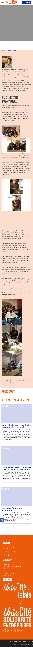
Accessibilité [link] (8, 575)
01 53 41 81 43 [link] (10, 552)
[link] (2, 520)
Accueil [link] (6, 564)
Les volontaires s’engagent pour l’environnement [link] (12, 509)
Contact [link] (7, 571)
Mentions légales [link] (27, 642)
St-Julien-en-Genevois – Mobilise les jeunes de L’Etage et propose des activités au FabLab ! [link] (16, 468)
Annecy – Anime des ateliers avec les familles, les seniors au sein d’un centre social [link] (16, 426)
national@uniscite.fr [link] (9, 555)
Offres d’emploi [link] (9, 573)
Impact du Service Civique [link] (12, 566)
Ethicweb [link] (30, 645)
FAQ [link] (5, 569)
